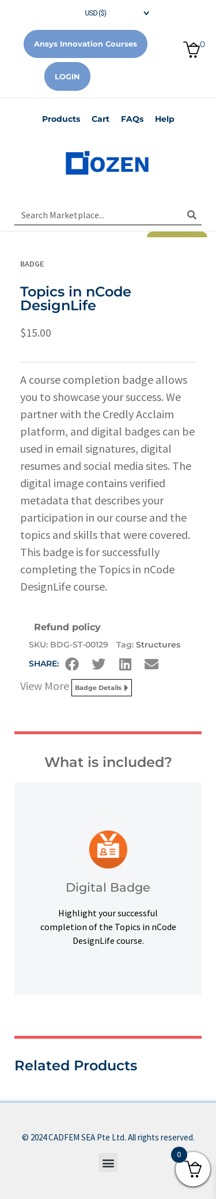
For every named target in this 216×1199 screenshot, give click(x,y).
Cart (100, 119)
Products (61, 119)
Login (67, 76)
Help (165, 119)
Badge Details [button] (101, 688)
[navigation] (108, 12)
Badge (32, 264)
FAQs (132, 119)
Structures (158, 644)
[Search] (191, 215)
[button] (72, 664)
